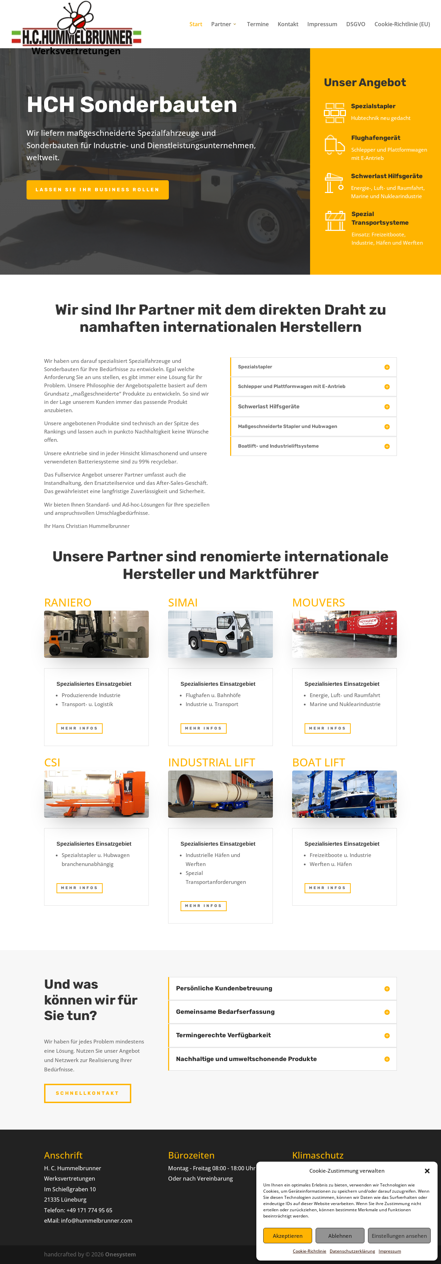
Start (195, 25)
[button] (427, 1171)
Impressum (390, 1251)
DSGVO (356, 25)
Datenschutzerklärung (352, 1251)
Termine (258, 25)
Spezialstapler (381, 106)
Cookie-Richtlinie (309, 1251)
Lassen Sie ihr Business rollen (97, 190)
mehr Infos (79, 728)
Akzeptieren (287, 1235)
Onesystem (120, 1254)
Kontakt (288, 25)
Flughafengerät (386, 138)
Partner (221, 25)
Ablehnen (340, 1235)
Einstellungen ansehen (399, 1235)
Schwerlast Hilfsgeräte (391, 176)
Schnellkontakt (88, 1093)
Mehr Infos (79, 888)
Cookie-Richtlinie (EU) (402, 25)
